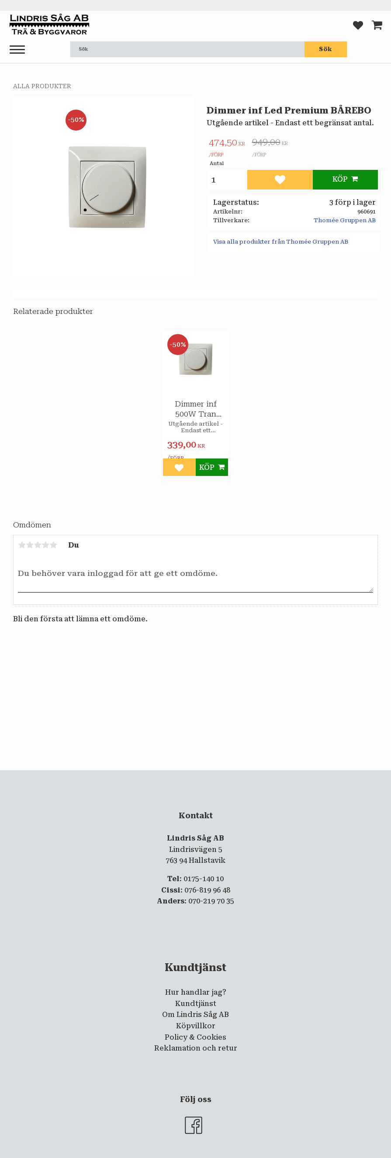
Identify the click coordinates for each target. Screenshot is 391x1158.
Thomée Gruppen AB (345, 220)
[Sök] (325, 49)
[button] (17, 50)
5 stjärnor (53, 545)
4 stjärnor (45, 545)
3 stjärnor (38, 545)
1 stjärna (22, 545)
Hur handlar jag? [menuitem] (195, 992)
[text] (227, 149)
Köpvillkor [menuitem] (195, 1026)
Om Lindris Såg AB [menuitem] (195, 1014)
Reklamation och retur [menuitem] (195, 1048)
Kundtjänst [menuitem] (195, 1003)
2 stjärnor (30, 545)
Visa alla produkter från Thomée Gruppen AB (280, 241)
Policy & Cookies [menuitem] (195, 1037)
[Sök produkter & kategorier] (187, 49)
